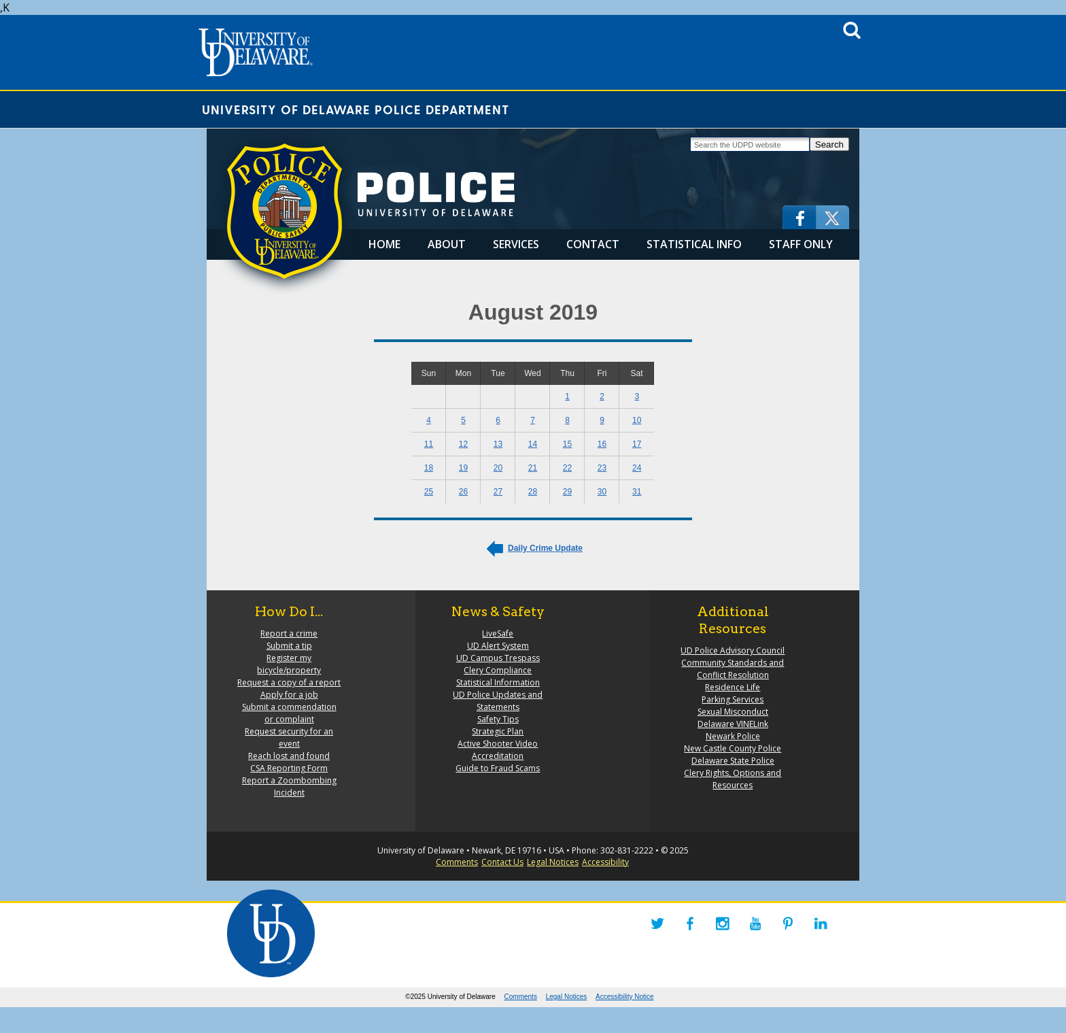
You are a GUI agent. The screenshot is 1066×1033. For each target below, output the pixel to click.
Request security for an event (289, 737)
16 (602, 444)
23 (602, 468)
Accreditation (497, 756)
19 (463, 468)
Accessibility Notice (625, 996)
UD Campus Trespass (498, 658)
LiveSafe (497, 633)
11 (428, 444)
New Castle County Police (732, 748)
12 (463, 444)
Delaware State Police (732, 760)
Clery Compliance (498, 670)
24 (636, 468)
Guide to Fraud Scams (497, 768)
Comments (457, 862)
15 (567, 444)
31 (636, 491)
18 (428, 468)
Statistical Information (498, 682)
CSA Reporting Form (289, 768)
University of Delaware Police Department (355, 109)
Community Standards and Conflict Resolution (732, 669)
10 (636, 420)
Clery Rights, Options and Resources (732, 779)
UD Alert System (498, 645)
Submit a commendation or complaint (289, 713)
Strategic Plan (497, 731)
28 (532, 491)
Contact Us (502, 862)
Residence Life (732, 687)
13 (498, 444)
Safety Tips (498, 719)
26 (463, 491)
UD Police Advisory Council (733, 650)
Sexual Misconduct (733, 711)
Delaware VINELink (733, 724)
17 (636, 444)
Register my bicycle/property (289, 664)
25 (428, 491)
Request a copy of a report (289, 682)
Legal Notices (553, 862)
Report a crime (288, 633)
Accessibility (605, 862)
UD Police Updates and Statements (498, 701)
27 (498, 491)
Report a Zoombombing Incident (289, 786)
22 (567, 468)
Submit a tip (289, 645)
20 (498, 468)
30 (602, 491)
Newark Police (733, 736)
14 (532, 444)
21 (532, 468)
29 (567, 491)
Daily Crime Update (545, 548)
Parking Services (732, 699)
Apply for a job (289, 694)
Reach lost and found (289, 756)
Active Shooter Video (498, 743)
